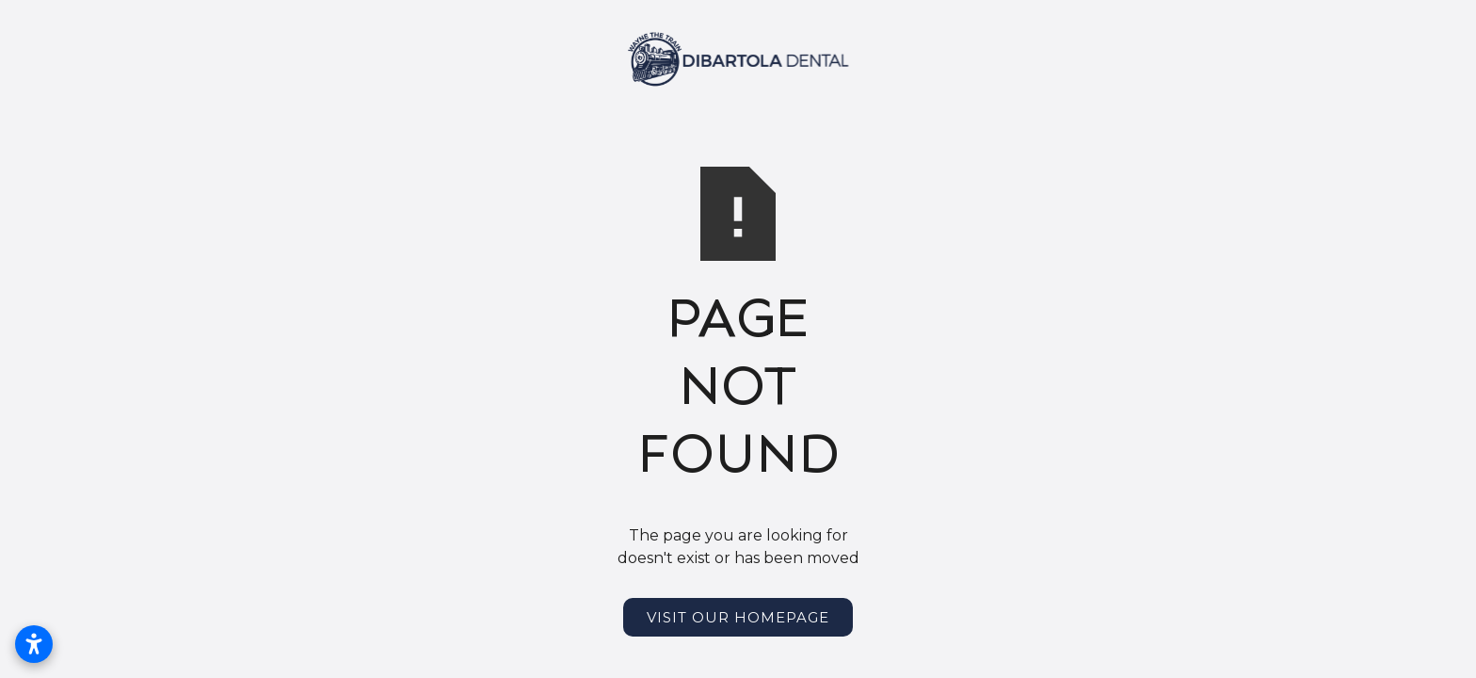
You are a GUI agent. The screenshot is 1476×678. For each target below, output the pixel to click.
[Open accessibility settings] (34, 644)
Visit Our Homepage (738, 617)
